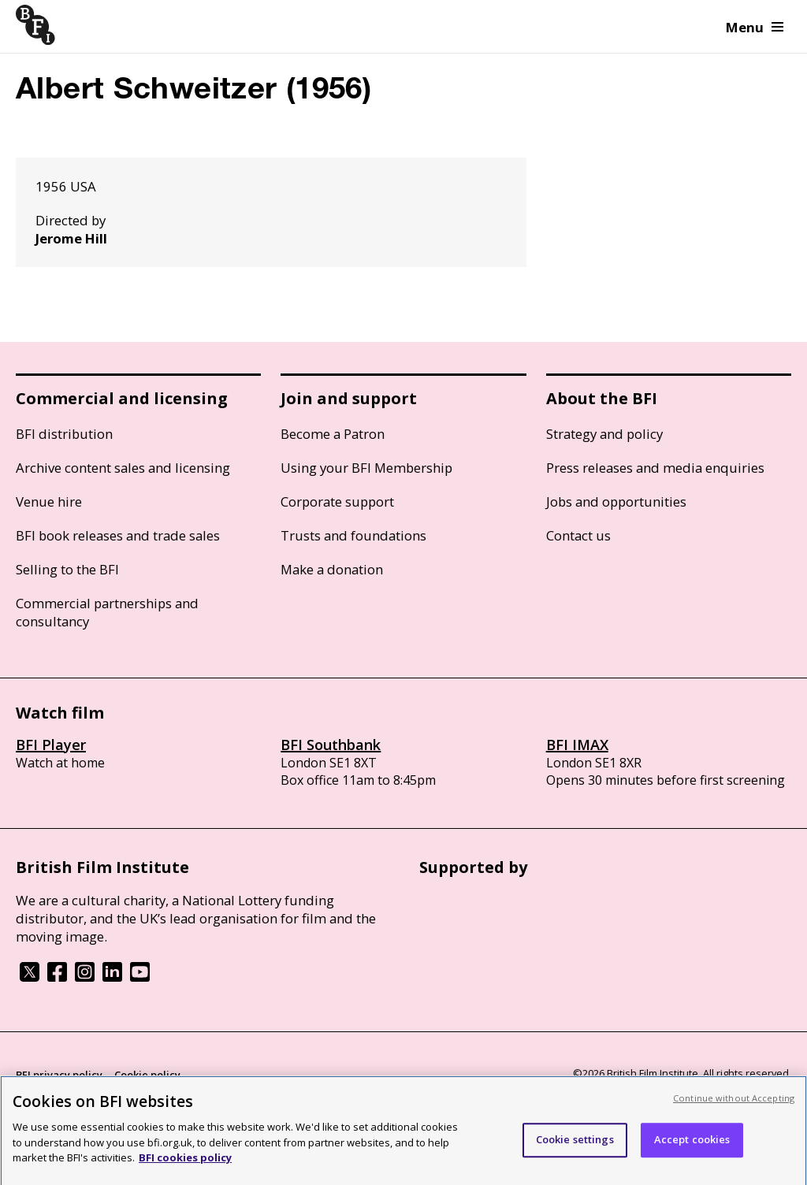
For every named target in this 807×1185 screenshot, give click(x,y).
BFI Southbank (331, 744)
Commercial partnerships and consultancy (107, 612)
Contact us (578, 535)
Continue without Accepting (733, 1103)
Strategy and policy (604, 434)
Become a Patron (333, 434)
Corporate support (337, 501)
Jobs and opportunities (616, 501)
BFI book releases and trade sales (118, 535)
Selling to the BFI (67, 569)
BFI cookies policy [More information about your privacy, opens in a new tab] (185, 1162)
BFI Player (51, 744)
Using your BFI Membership (366, 468)
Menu (754, 27)
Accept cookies (692, 1144)
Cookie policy (147, 1075)
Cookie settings (575, 1144)
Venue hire (49, 501)
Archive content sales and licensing (123, 468)
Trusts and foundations (353, 535)
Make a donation (332, 569)
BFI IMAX (577, 744)
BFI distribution (64, 434)
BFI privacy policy (59, 1075)
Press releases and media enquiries (655, 468)
